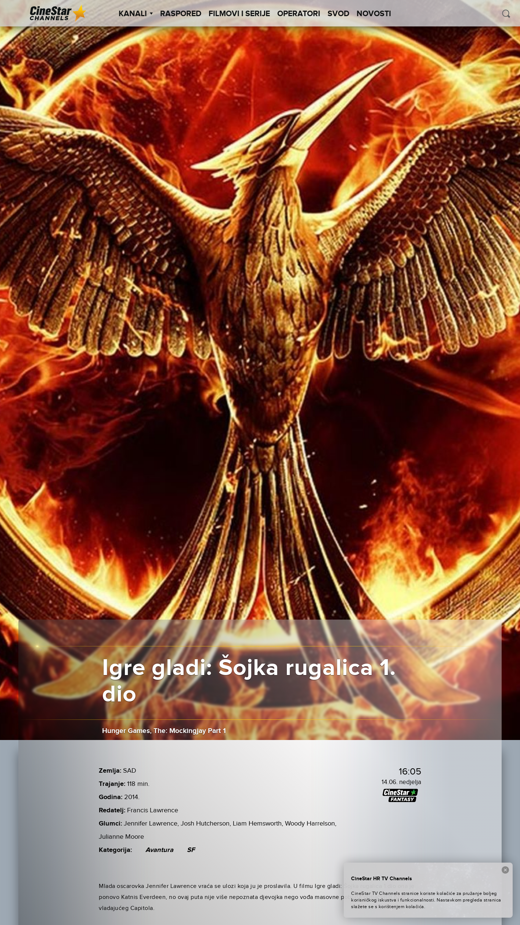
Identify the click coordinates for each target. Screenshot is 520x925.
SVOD (338, 14)
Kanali (136, 14)
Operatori (298, 14)
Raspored (180, 14)
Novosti (374, 14)
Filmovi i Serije (239, 14)
